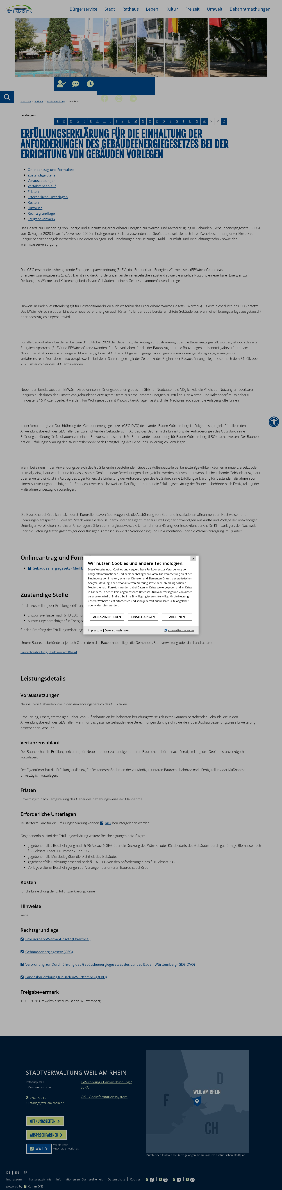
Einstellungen (143, 617)
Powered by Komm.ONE (181, 630)
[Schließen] (193, 558)
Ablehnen (177, 617)
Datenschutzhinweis (117, 630)
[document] (141, 586)
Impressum (95, 630)
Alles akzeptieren (107, 617)
